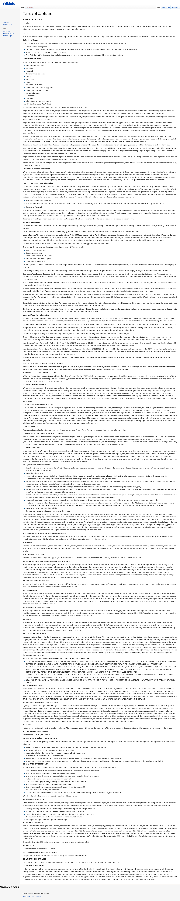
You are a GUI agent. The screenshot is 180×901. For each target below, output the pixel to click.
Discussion (29, 7)
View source (166, 7)
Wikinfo (8, 4)
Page (22, 7)
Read (158, 7)
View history (175, 7)
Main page (6, 22)
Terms (33, 896)
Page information (8, 33)
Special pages (7, 31)
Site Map (39, 896)
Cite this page (7, 36)
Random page (7, 24)
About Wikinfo (26, 896)
